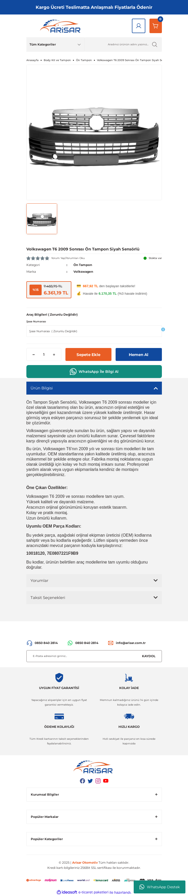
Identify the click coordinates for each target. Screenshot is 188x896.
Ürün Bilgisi (42, 388)
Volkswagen (83, 271)
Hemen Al (138, 354)
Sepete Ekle (88, 354)
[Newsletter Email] (94, 656)
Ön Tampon (82, 265)
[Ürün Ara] (123, 44)
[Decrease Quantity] (34, 354)
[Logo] (61, 26)
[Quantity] (44, 354)
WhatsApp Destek (159, 887)
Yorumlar (39, 580)
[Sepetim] (155, 26)
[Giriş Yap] (139, 26)
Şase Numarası (36, 321)
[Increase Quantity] (54, 354)
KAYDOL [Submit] (148, 656)
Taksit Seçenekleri (48, 597)
